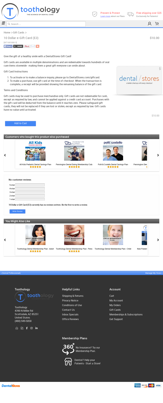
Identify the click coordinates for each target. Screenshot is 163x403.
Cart (111, 296)
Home (0, 27)
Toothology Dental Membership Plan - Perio (74, 248)
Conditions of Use (72, 305)
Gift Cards (1, 27)
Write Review (17, 211)
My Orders (115, 305)
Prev (5, 155)
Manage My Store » (154, 273)
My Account (116, 300)
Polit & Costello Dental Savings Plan (113, 164)
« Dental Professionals (11, 273)
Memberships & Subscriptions (126, 314)
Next (158, 155)
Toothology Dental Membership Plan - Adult (35, 248)
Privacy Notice (70, 300)
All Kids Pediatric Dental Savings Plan (35, 164)
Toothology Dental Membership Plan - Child (113, 248)
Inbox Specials (70, 314)
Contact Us (68, 309)
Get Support (116, 319)
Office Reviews (70, 319)
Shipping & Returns (72, 296)
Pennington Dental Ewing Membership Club (74, 164)
